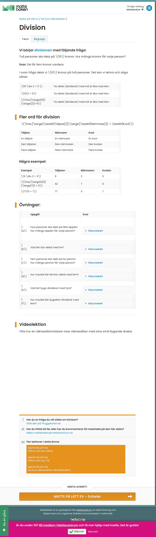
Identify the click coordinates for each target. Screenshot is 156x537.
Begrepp (39, 39)
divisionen (43, 50)
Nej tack (93, 531)
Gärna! (79, 531)
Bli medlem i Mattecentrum (58, 525)
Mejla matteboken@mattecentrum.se (49, 432)
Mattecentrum (84, 509)
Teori (25, 39)
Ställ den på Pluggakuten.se (43, 423)
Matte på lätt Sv (29, 19)
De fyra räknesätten (53, 19)
